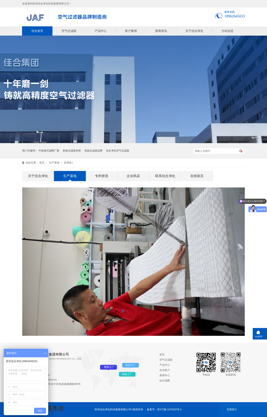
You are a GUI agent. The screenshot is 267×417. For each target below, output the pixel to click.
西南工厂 (109, 367)
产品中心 (101, 30)
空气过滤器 (69, 30)
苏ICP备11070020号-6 (169, 409)
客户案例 (131, 30)
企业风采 (133, 176)
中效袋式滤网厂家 (49, 150)
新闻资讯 (161, 30)
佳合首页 (37, 30)
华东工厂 (127, 374)
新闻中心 (164, 375)
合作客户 (164, 370)
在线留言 (197, 176)
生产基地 (54, 162)
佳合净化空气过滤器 (117, 150)
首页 (42, 162)
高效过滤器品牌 (93, 150)
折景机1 (68, 162)
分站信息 (227, 30)
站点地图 (164, 380)
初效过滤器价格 (72, 150)
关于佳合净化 (194, 30)
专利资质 (101, 176)
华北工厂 (130, 365)
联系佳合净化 (165, 176)
